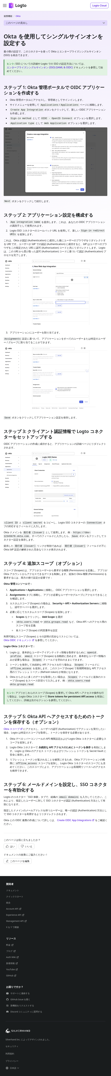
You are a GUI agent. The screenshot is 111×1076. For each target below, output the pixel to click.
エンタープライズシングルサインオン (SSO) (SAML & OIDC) (40, 67)
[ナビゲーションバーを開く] (4, 5)
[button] (99, 5)
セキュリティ (12, 1046)
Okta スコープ (13, 729)
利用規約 (10, 1053)
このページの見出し (17, 22)
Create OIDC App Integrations (75, 820)
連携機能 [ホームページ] (8, 16)
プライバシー (12, 1060)
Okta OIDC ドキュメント (19, 640)
